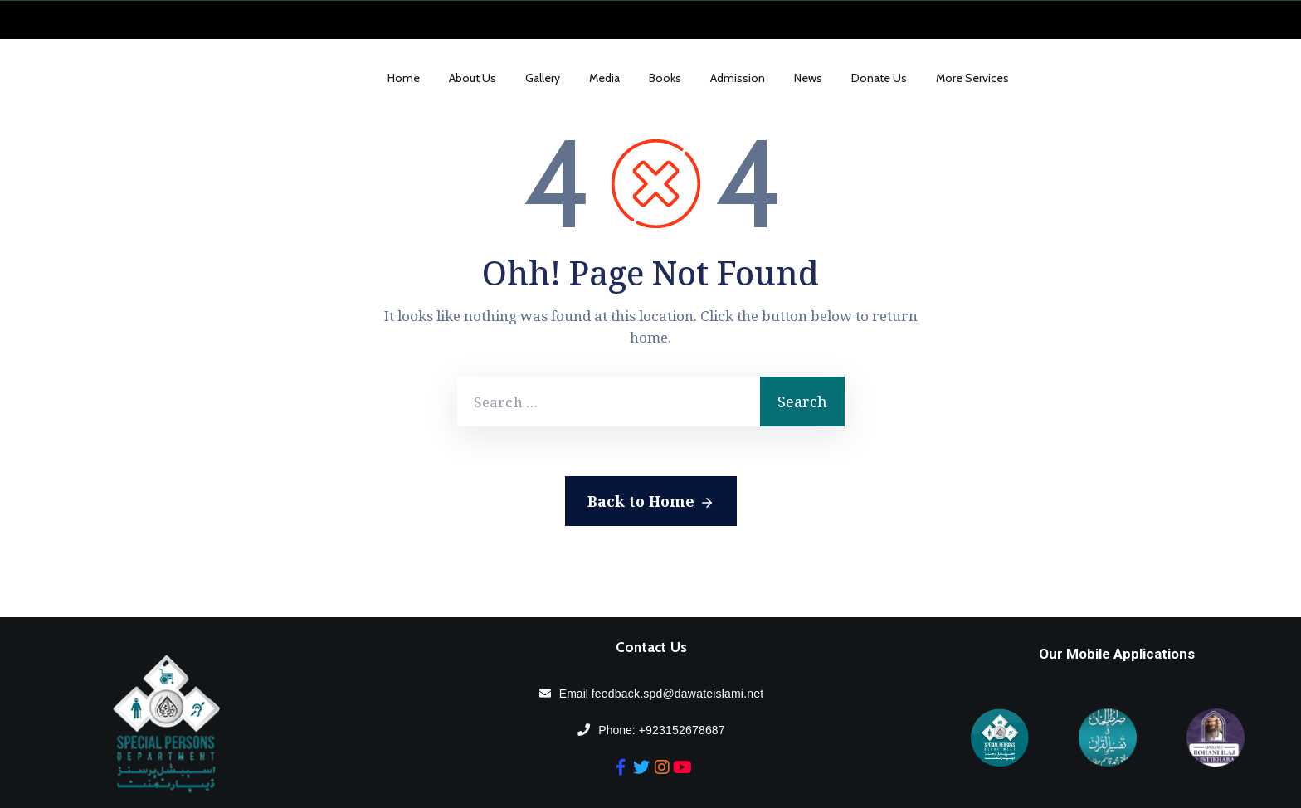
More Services (972, 78)
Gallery (542, 78)
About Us (472, 78)
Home (403, 78)
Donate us (879, 78)
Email (661, 693)
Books (665, 78)
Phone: (661, 730)
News (808, 78)
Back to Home (650, 502)
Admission (737, 78)
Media (604, 78)
